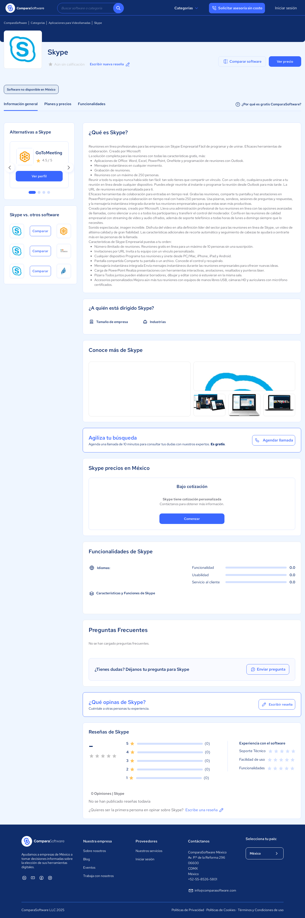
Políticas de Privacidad (188, 910)
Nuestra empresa (97, 841)
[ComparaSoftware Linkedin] (24, 878)
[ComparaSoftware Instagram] (50, 878)
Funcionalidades (91, 104)
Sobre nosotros (94, 851)
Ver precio (285, 61)
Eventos (89, 867)
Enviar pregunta (267, 669)
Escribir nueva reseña (110, 64)
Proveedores (146, 841)
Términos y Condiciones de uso (261, 910)
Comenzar (192, 519)
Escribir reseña (277, 704)
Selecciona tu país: (261, 838)
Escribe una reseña (204, 810)
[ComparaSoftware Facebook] (41, 878)
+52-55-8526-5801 (202, 879)
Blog (86, 859)
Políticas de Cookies (220, 910)
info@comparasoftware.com (212, 890)
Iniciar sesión (286, 7)
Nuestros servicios (149, 851)
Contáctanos (198, 841)
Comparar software (242, 61)
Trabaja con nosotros (98, 876)
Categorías (186, 8)
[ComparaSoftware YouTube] (33, 878)
